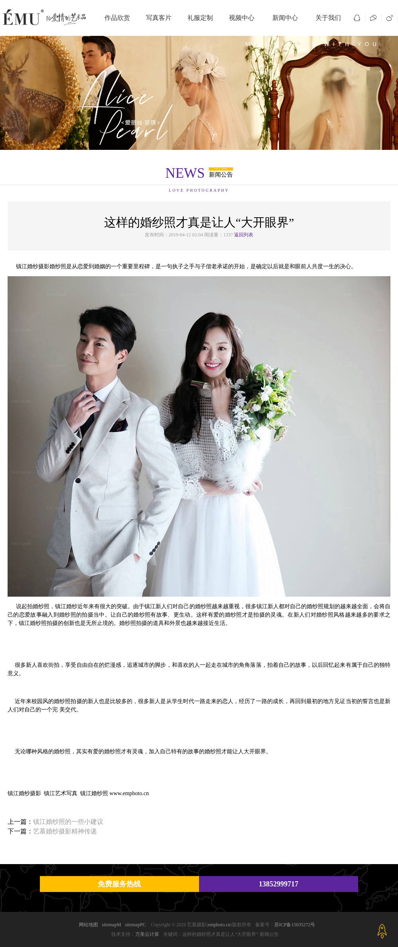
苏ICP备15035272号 (294, 924)
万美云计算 (147, 934)
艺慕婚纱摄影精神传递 (65, 831)
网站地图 (88, 924)
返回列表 (243, 235)
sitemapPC (135, 924)
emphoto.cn (219, 924)
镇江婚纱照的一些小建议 (68, 821)
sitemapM (111, 924)
